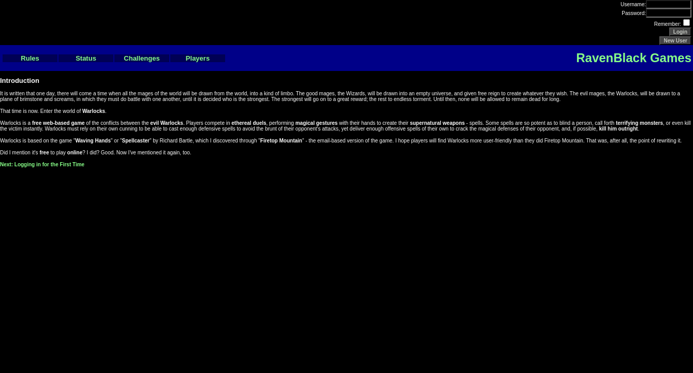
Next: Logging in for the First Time (42, 164)
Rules (30, 58)
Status (86, 58)
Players (198, 58)
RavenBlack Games (633, 58)
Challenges (141, 58)
